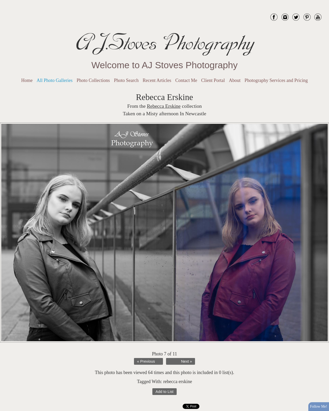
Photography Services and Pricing (276, 80)
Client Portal (213, 80)
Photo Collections (93, 80)
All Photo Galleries (55, 80)
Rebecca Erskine (164, 106)
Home (27, 80)
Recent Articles (157, 80)
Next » (186, 361)
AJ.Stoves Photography (164, 43)
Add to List (164, 392)
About (235, 80)
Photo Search (126, 80)
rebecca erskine (177, 381)
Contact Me (186, 80)
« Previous (146, 361)
